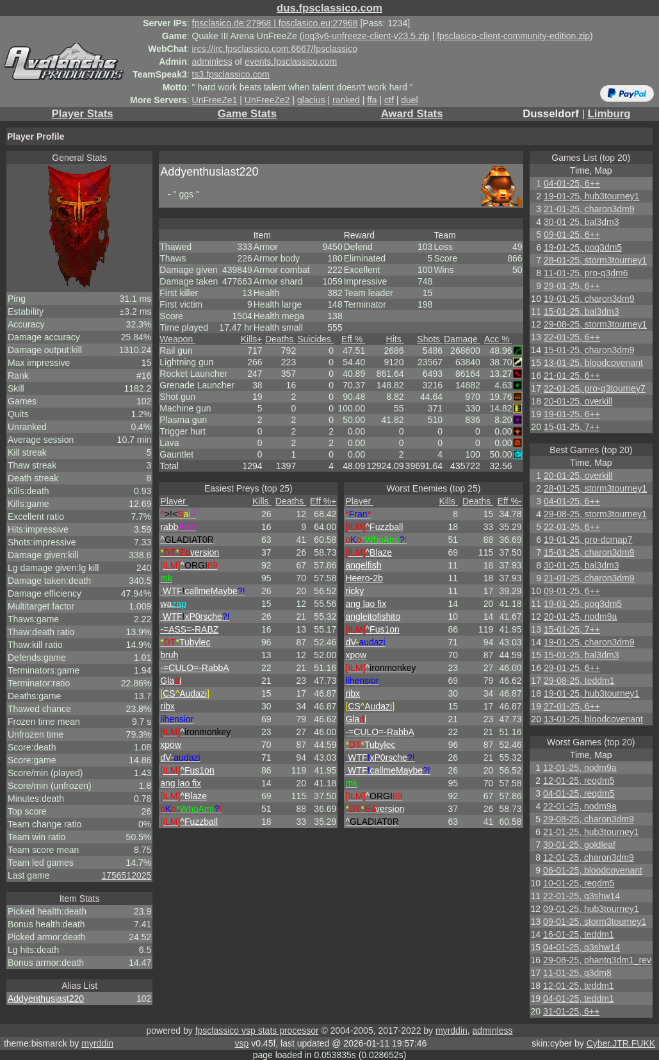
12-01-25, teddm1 (578, 986)
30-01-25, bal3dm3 (581, 222)
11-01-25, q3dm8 (577, 973)
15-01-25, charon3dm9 (589, 350)
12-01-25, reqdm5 (578, 780)
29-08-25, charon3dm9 (588, 819)
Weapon (177, 339)
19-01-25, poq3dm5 (583, 247)
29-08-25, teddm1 (579, 680)
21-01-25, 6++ (572, 375)
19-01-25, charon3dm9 (589, 299)
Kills (252, 339)
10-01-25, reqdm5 (578, 883)
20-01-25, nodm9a (580, 616)
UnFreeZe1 (215, 100)
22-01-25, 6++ (572, 337)
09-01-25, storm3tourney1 (594, 921)
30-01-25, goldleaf (579, 845)
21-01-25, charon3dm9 (589, 209)
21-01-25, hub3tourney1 (591, 832)
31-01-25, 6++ (571, 1011)
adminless (212, 61)
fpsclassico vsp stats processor (257, 1030)
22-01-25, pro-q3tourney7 (595, 388)
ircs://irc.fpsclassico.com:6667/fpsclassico (274, 49)
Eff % (353, 339)
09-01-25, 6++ (572, 234)
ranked (346, 100)
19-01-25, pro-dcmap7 (588, 539)
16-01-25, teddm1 (578, 934)
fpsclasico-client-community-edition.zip (513, 36)
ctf (389, 100)
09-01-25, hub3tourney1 (591, 909)
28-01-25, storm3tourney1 (595, 260)
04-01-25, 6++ (572, 183)
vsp (241, 1043)
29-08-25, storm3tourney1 (595, 324)
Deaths (280, 339)
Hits (395, 339)
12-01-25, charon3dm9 (588, 857)
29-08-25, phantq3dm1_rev (597, 960)
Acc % (498, 339)
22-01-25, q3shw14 (581, 896)
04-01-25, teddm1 (578, 998)
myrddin (451, 1030)
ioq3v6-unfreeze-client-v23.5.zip (365, 36)
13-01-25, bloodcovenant (593, 363)
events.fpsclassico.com (291, 61)
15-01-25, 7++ (572, 427)
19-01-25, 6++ (572, 414)
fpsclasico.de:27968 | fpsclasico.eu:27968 (275, 23)
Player (174, 501)
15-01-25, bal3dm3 (581, 311)
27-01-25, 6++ (572, 706)
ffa (372, 100)
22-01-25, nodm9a (579, 806)
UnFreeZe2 (267, 100)
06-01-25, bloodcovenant (592, 870)
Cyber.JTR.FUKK (621, 1043)
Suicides (315, 339)
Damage (462, 339)
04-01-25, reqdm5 (578, 793)
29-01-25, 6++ (572, 286)
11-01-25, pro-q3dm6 (586, 273)
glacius (311, 100)
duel (409, 100)
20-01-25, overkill (578, 401)
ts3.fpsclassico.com (231, 74)
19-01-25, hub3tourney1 (591, 196)
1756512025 (126, 875)
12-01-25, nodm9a (579, 768)
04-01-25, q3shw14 (581, 947)
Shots (430, 339)
